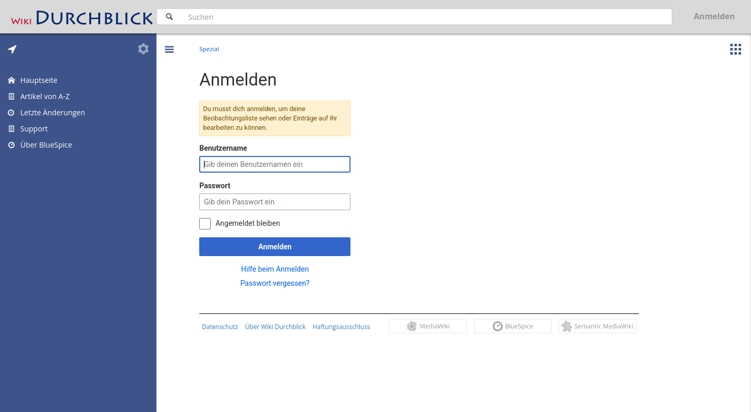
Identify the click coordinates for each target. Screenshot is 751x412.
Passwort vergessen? (277, 283)
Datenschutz (222, 326)
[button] (168, 41)
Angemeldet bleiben (250, 223)
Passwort (217, 185)
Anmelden (277, 247)
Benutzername (226, 148)
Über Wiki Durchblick (278, 326)
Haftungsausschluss (343, 326)
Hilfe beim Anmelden (277, 269)
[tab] (12, 49)
